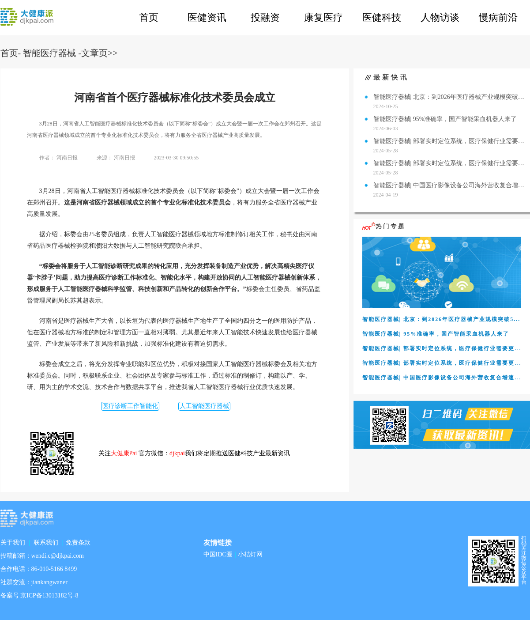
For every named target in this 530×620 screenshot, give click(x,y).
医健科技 (381, 17)
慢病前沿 (498, 17)
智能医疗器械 (49, 53)
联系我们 (46, 542)
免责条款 (78, 542)
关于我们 (12, 542)
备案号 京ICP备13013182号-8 (39, 595)
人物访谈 (440, 17)
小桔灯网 (250, 554)
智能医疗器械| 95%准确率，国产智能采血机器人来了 (445, 119)
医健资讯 (207, 17)
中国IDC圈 (218, 554)
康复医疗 (323, 17)
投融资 (265, 17)
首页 (148, 17)
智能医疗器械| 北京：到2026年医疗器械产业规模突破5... (449, 97)
